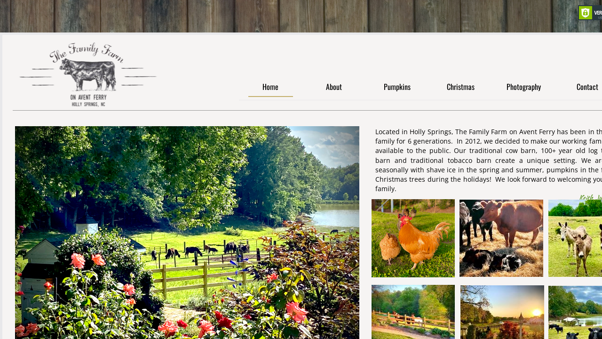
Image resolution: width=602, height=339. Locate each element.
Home (270, 87)
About (334, 87)
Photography (524, 87)
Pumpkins (397, 87)
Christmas (461, 87)
